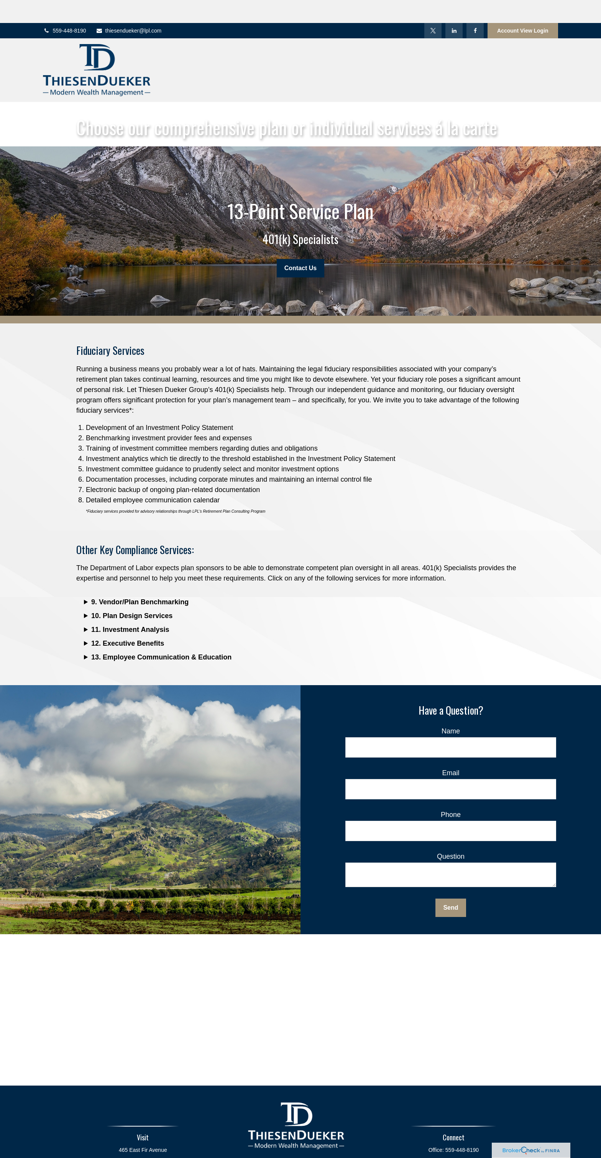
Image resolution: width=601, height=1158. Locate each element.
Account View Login (522, 8)
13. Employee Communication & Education (161, 634)
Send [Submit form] (450, 884)
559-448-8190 (64, 8)
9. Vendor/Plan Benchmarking (140, 579)
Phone (451, 792)
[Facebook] (475, 7)
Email (450, 750)
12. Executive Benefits (127, 620)
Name (451, 708)
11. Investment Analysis (130, 606)
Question (451, 833)
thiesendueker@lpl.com (129, 8)
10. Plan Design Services (131, 593)
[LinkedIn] (454, 7)
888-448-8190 (463, 1139)
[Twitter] (433, 7)
